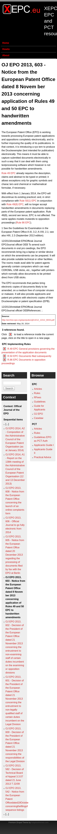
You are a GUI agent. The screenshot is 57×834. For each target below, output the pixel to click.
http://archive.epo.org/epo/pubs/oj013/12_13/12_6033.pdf (28, 320)
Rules (37, 393)
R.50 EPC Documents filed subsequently (29, 356)
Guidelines (40, 401)
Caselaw (38, 418)
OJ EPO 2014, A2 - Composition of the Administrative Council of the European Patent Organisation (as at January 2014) (15, 439)
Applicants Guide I (44, 445)
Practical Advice (42, 457)
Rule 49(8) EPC (15, 204)
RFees (37, 397)
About (5, 55)
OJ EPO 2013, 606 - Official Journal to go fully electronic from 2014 (14, 525)
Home (5, 43)
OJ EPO (38, 414)
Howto (6, 49)
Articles (38, 389)
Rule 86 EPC (23, 222)
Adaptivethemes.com (39, 822)
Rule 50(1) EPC (27, 200)
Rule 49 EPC (9, 173)
